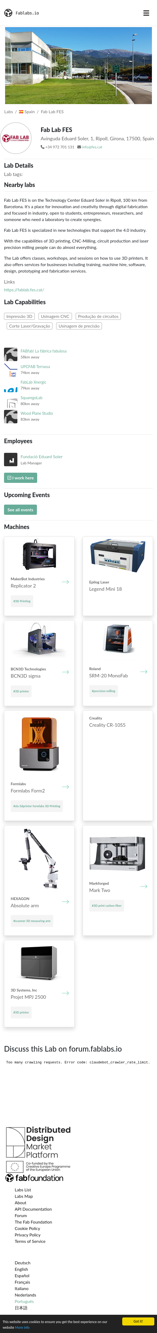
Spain (27, 111)
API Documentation (33, 1208)
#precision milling (103, 691)
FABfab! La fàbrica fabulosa (44, 351)
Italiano (22, 1288)
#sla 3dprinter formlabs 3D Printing (36, 806)
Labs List (23, 1189)
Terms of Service (30, 1241)
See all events (20, 509)
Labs (8, 111)
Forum (21, 1215)
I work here (20, 477)
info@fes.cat (92, 147)
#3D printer (21, 691)
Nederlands (25, 1294)
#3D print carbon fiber (107, 905)
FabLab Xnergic (33, 382)
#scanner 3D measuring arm (32, 921)
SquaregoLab (31, 397)
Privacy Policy (28, 1234)
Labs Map (24, 1196)
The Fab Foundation (33, 1221)
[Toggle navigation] (146, 13)
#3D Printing (21, 601)
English (21, 1269)
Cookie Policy (27, 1228)
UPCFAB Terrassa (35, 366)
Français (22, 1281)
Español (22, 1275)
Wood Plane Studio (37, 413)
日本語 (21, 1307)
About (20, 1202)
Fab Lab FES (52, 111)
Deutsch (22, 1262)
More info (22, 1327)
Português (24, 1301)
